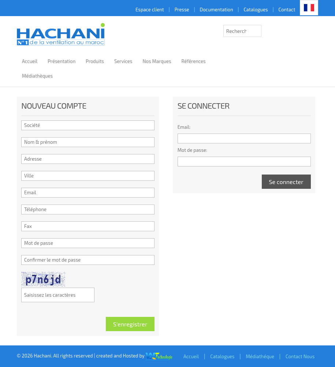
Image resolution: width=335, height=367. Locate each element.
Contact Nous (300, 356)
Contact (287, 9)
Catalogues (255, 9)
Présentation (61, 61)
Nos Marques (156, 61)
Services (123, 61)
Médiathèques (37, 76)
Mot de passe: (192, 150)
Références (193, 61)
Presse (182, 9)
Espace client (149, 9)
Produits (95, 61)
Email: (184, 127)
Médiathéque (260, 356)
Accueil (29, 61)
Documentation (216, 9)
